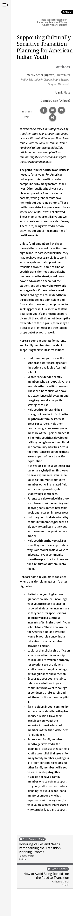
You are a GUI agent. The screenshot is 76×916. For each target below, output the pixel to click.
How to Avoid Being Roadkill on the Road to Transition (44, 877)
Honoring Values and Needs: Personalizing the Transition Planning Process (45, 849)
